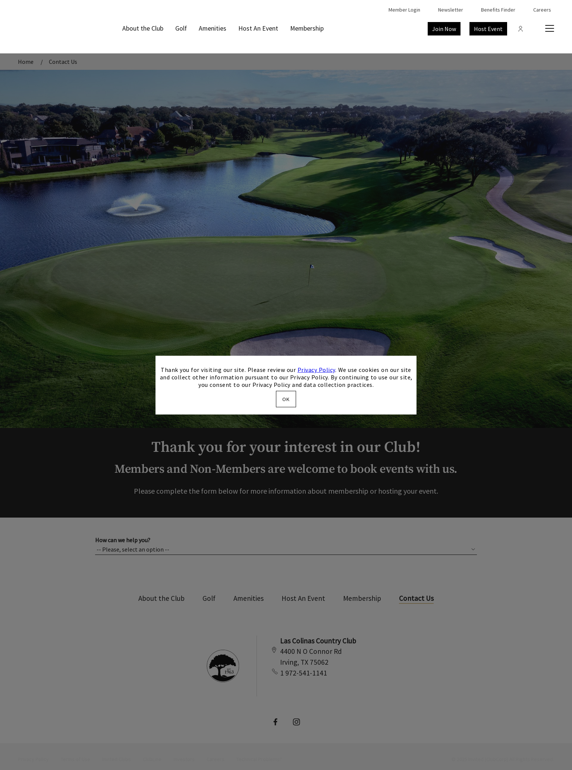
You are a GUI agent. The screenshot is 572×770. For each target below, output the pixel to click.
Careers (542, 9)
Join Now (444, 28)
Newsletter (450, 9)
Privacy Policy (316, 369)
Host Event (488, 28)
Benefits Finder (498, 9)
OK (286, 398)
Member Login (404, 9)
